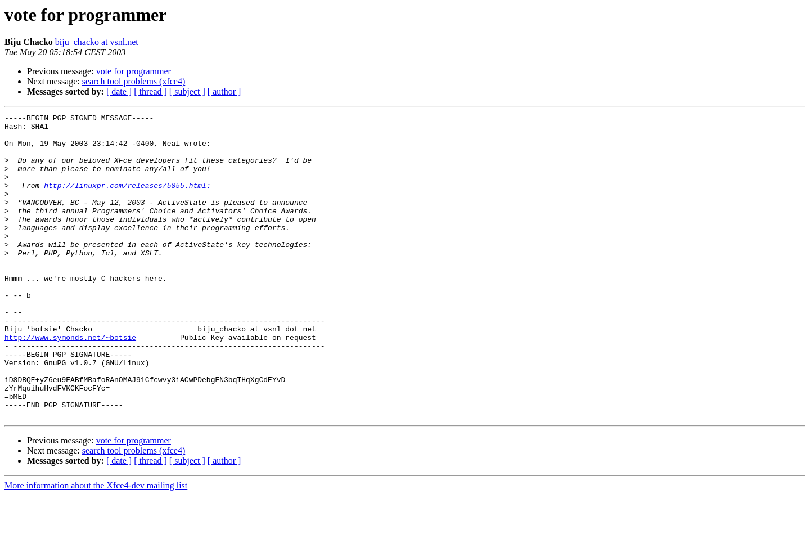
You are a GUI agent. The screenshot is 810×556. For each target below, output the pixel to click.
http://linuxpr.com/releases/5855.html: (127, 200)
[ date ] (119, 91)
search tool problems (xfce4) (133, 81)
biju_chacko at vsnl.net (96, 42)
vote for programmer (133, 71)
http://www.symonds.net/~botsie (70, 383)
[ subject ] (187, 91)
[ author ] (224, 91)
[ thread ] (150, 91)
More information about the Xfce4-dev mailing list (95, 546)
